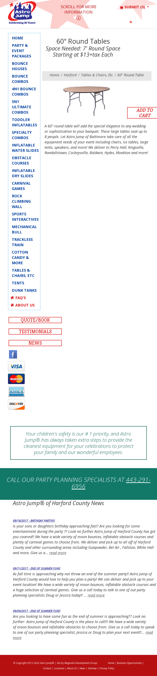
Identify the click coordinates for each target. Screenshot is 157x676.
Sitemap (92, 668)
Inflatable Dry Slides (23, 173)
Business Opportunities (129, 663)
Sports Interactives (25, 217)
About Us (25, 305)
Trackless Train (22, 242)
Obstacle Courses (21, 160)
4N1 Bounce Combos (24, 91)
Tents (18, 282)
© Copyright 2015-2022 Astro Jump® (33, 663)
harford (70, 74)
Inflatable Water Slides (25, 148)
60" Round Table (130, 74)
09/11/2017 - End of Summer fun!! (36, 568)
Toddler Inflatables (24, 122)
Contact (47, 668)
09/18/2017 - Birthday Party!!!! (34, 521)
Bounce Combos (20, 79)
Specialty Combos (22, 135)
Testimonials (35, 331)
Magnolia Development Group (80, 663)
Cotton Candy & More (20, 257)
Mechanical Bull (24, 229)
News (35, 343)
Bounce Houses (20, 66)
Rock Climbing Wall (21, 201)
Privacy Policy (106, 668)
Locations (59, 668)
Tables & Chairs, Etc (23, 273)
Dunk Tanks (24, 290)
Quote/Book (35, 320)
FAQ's (20, 297)
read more (57, 552)
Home (17, 37)
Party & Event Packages (21, 50)
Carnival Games (21, 186)
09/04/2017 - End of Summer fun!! (36, 611)
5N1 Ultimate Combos (21, 107)
